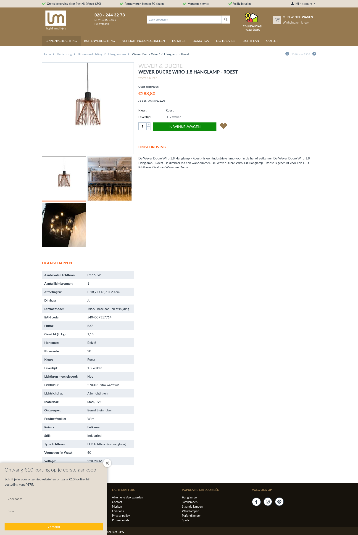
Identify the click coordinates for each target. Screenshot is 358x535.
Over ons (118, 511)
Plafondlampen (191, 515)
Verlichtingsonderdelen (143, 40)
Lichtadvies (225, 40)
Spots (185, 520)
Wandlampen (190, 511)
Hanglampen (117, 54)
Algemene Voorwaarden (127, 497)
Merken (117, 506)
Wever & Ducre (147, 78)
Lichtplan (251, 40)
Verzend (54, 527)
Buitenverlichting (99, 40)
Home (46, 54)
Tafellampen (189, 502)
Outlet (272, 40)
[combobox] (184, 20)
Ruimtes (179, 40)
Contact (117, 502)
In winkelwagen (184, 126)
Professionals (120, 520)
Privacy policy (121, 515)
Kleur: (142, 110)
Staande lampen (192, 506)
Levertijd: (144, 117)
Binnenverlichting (61, 40)
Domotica (201, 40)
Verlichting (64, 54)
